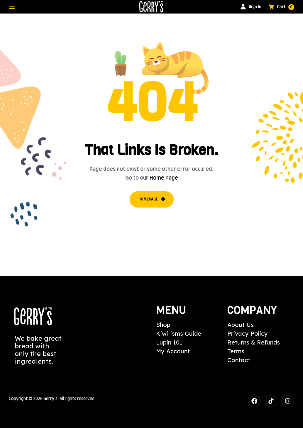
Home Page (164, 178)
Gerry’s (50, 399)
